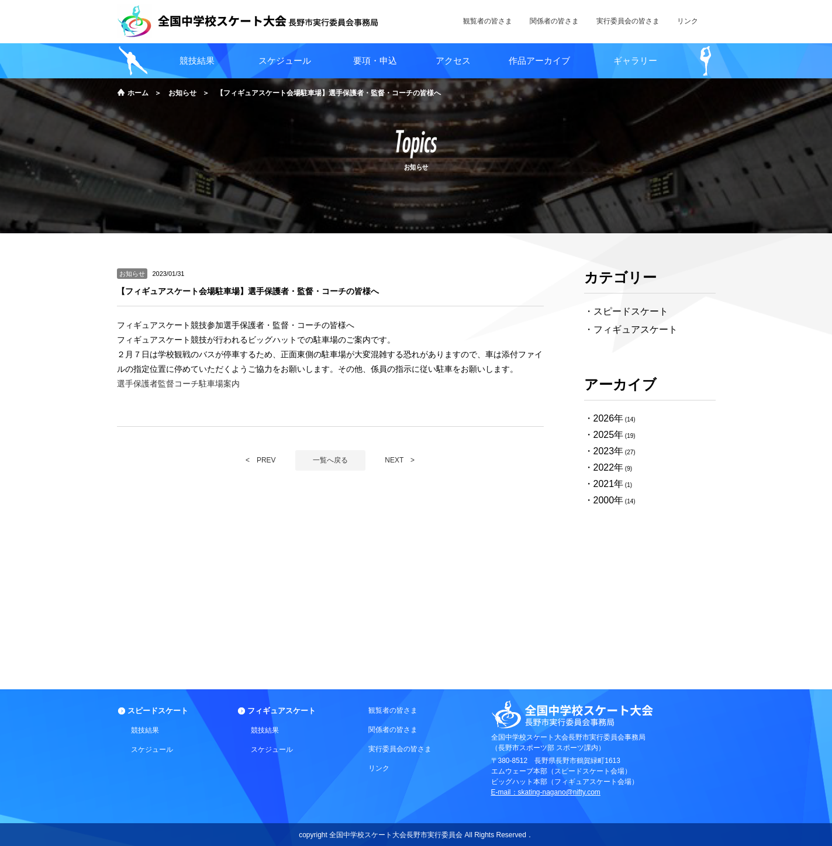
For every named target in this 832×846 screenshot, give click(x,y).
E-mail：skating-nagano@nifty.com (545, 792)
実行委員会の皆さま (399, 749)
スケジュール (284, 60)
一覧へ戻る (330, 460)
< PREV (261, 460)
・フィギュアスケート (631, 329)
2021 (603, 484)
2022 (603, 467)
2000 (603, 500)
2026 (603, 418)
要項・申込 (375, 60)
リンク (378, 768)
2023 (603, 451)
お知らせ (182, 93)
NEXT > (400, 460)
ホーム (138, 93)
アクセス (453, 60)
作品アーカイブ (539, 60)
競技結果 (197, 60)
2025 (603, 435)
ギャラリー (635, 60)
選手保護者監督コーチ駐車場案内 (178, 383)
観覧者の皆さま (392, 710)
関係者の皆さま (392, 730)
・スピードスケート (626, 311)
